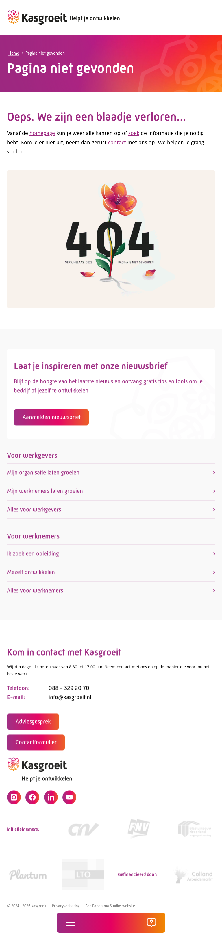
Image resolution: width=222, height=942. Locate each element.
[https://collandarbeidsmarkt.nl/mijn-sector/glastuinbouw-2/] (194, 877)
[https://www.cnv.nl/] (83, 831)
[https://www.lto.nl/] (83, 877)
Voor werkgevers (32, 458)
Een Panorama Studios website (110, 905)
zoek (133, 133)
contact (117, 142)
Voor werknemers (33, 539)
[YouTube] (69, 800)
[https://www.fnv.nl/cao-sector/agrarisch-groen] (139, 831)
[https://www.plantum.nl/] (28, 877)
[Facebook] (32, 800)
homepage (42, 133)
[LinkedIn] (51, 800)
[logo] (37, 17)
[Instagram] (14, 800)
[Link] (194, 831)
